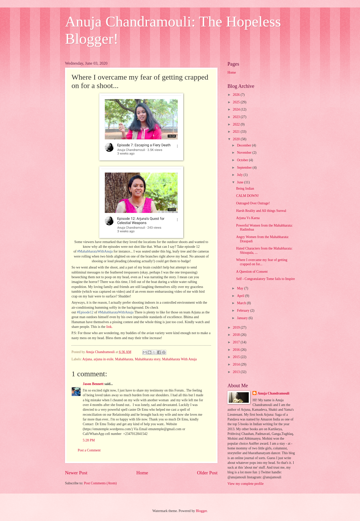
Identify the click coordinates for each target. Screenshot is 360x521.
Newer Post (76, 472)
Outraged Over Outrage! (253, 203)
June (240, 182)
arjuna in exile (104, 359)
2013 (236, 372)
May (240, 288)
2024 (236, 109)
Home (142, 472)
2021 (236, 131)
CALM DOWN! (247, 196)
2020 (236, 139)
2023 (236, 117)
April (241, 296)
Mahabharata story (147, 359)
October (243, 160)
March (242, 303)
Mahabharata (124, 359)
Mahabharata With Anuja (179, 359)
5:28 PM (89, 440)
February (243, 310)
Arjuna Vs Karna (248, 218)
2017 (236, 342)
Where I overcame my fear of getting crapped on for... (261, 262)
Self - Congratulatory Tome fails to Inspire (265, 279)
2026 (236, 95)
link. (109, 327)
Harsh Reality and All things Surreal (261, 211)
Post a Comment (89, 450)
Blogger (201, 511)
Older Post (207, 472)
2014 (236, 364)
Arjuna (87, 359)
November (244, 152)
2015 (236, 357)
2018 (236, 335)
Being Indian (245, 188)
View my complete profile (246, 484)
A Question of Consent (252, 271)
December (244, 145)
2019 (236, 327)
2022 (236, 124)
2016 (236, 350)
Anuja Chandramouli (273, 393)
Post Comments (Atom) (100, 483)
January (242, 318)
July (240, 175)
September (244, 167)
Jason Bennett (93, 384)
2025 (236, 102)
